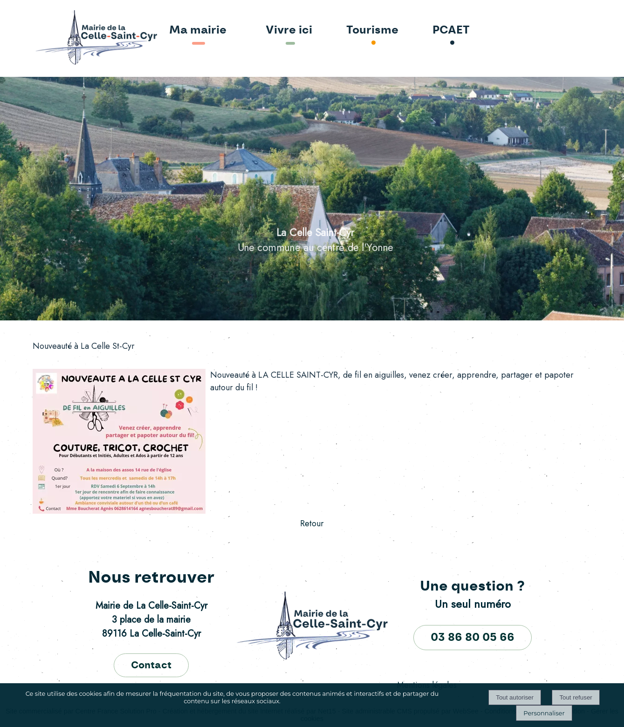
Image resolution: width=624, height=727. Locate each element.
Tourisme (372, 30)
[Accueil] (69, 38)
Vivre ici (289, 30)
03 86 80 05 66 (472, 637)
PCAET (451, 30)
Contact (151, 665)
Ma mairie (197, 30)
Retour (312, 523)
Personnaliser (543, 713)
